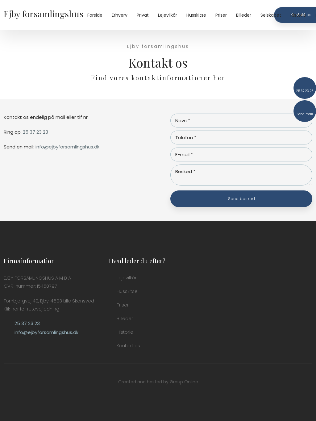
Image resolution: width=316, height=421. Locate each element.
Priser (221, 15)
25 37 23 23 (35, 132)
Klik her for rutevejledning (31, 309)
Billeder (243, 15)
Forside (94, 15)
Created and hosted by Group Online (158, 382)
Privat (143, 15)
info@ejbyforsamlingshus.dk (67, 147)
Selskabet (270, 15)
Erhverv (119, 15)
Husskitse (196, 15)
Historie (298, 15)
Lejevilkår (167, 15)
